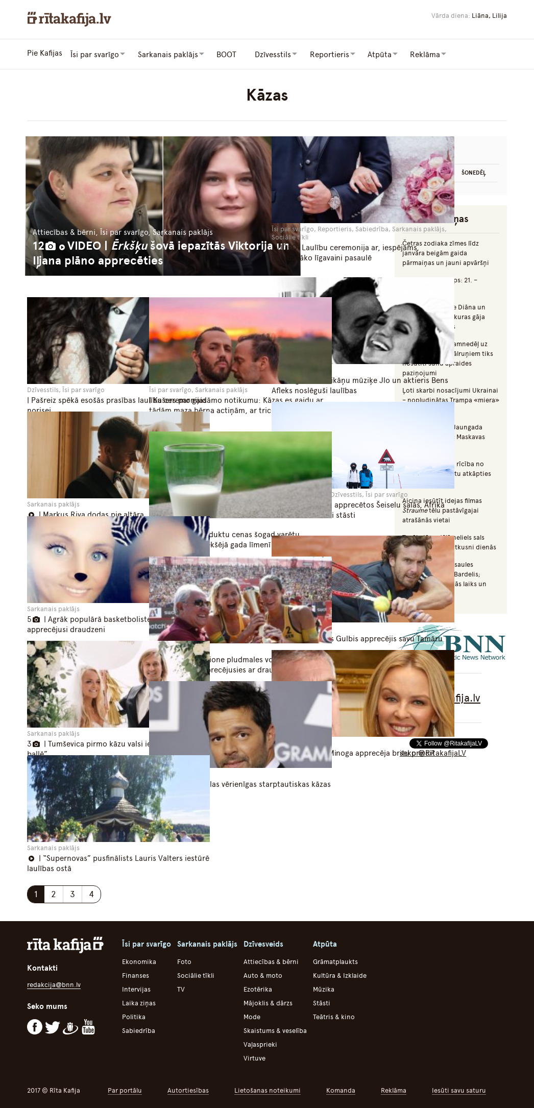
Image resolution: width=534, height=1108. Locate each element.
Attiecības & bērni (271, 959)
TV (181, 987)
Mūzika (323, 987)
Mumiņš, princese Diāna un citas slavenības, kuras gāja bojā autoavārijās (444, 315)
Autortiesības (188, 1088)
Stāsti (321, 1000)
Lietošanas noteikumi (267, 1088)
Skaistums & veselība (275, 1028)
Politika (133, 1014)
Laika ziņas (139, 1000)
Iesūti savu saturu (459, 1088)
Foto (184, 959)
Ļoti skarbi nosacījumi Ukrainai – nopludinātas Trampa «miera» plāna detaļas (450, 398)
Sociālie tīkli (195, 973)
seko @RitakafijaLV (433, 751)
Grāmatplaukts (335, 959)
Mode (252, 1014)
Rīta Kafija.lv (450, 696)
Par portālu (125, 1088)
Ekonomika (139, 959)
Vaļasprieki (260, 1042)
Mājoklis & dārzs (268, 1000)
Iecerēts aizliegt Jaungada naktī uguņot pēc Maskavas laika (443, 435)
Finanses (135, 973)
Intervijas (136, 987)
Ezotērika (258, 987)
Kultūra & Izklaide (340, 973)
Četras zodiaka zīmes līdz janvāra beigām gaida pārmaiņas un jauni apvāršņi (445, 251)
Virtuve (254, 1055)
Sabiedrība (138, 1028)
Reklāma (393, 1088)
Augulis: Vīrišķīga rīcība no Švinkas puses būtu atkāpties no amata (446, 472)
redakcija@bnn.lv (54, 982)
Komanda (340, 1088)
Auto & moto (263, 973)
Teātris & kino (334, 1014)
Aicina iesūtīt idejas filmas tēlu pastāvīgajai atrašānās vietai (442, 508)
